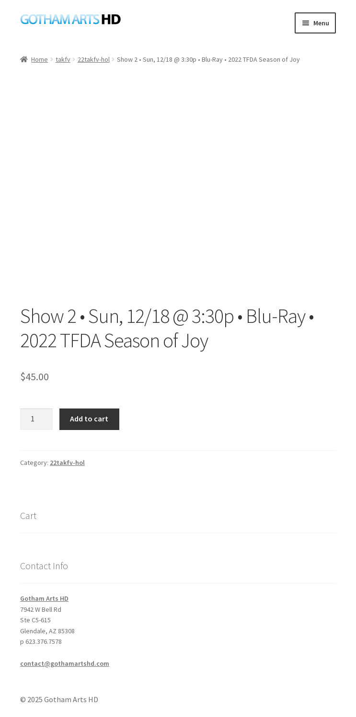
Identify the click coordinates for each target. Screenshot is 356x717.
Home (39, 59)
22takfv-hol (94, 59)
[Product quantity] (36, 419)
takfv (63, 59)
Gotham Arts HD (44, 598)
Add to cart (89, 418)
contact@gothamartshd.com (64, 663)
